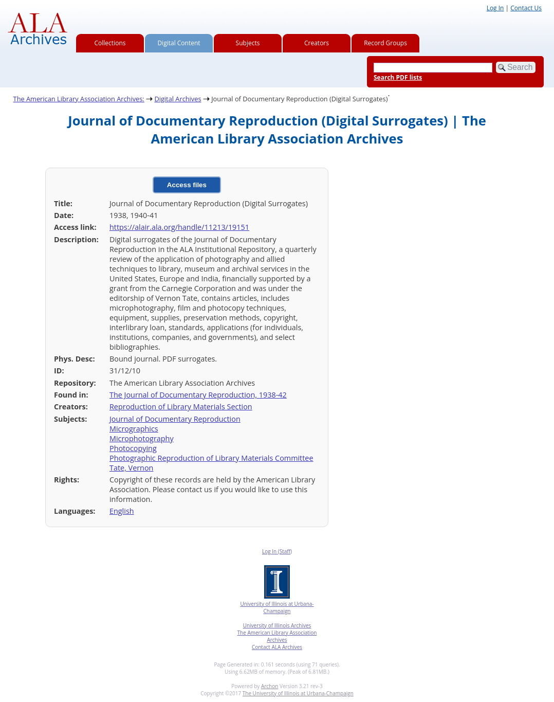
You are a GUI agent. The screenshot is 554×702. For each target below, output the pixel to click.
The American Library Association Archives (277, 636)
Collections (110, 43)
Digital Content (178, 43)
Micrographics (133, 429)
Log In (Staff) (277, 551)
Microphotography (141, 438)
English (121, 511)
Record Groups (385, 43)
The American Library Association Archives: (78, 98)
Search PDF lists (398, 77)
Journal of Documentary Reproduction (175, 419)
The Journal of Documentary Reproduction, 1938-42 (198, 395)
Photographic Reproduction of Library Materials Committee (211, 458)
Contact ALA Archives (277, 647)
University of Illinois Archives (277, 625)
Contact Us (526, 8)
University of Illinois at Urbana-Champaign (276, 607)
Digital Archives (177, 98)
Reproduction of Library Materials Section (180, 406)
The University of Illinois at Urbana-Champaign (298, 693)
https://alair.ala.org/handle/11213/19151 (179, 227)
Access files (187, 185)
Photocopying (133, 448)
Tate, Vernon (131, 468)
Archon (269, 686)
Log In (495, 8)
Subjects (248, 43)
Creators (316, 43)
